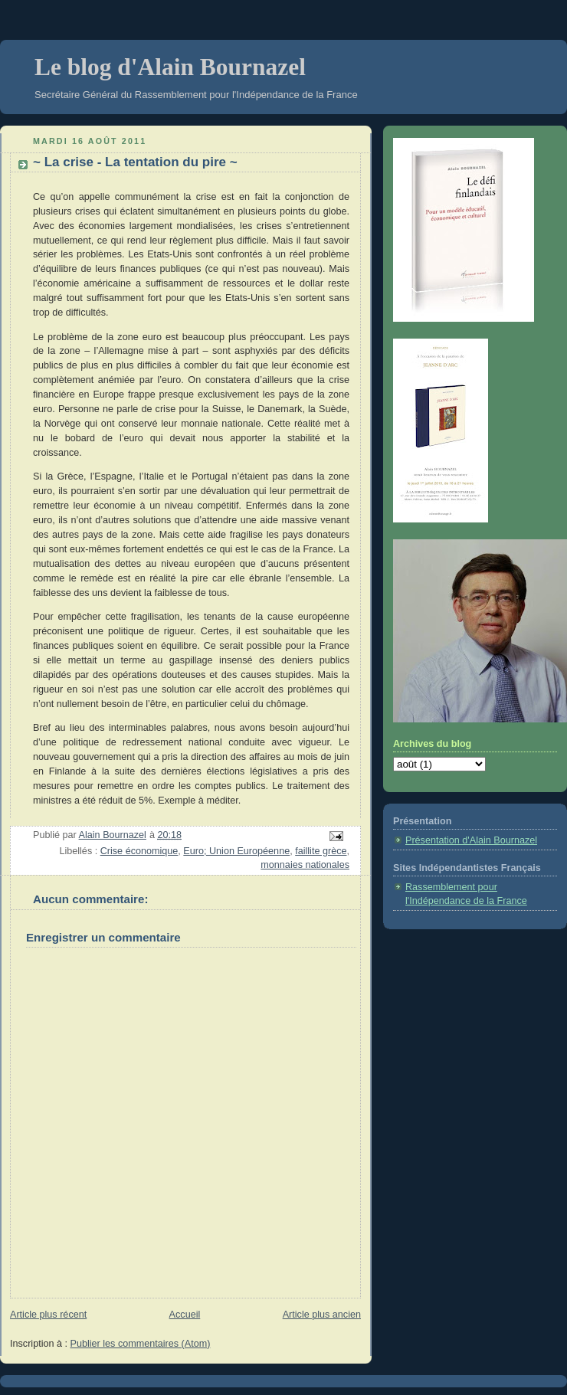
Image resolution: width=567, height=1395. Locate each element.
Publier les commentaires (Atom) (140, 1343)
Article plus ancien (322, 1314)
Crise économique (139, 851)
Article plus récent (48, 1314)
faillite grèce (320, 851)
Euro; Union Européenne (236, 851)
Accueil (185, 1314)
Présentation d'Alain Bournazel (471, 840)
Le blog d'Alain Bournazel (170, 67)
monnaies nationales (305, 865)
